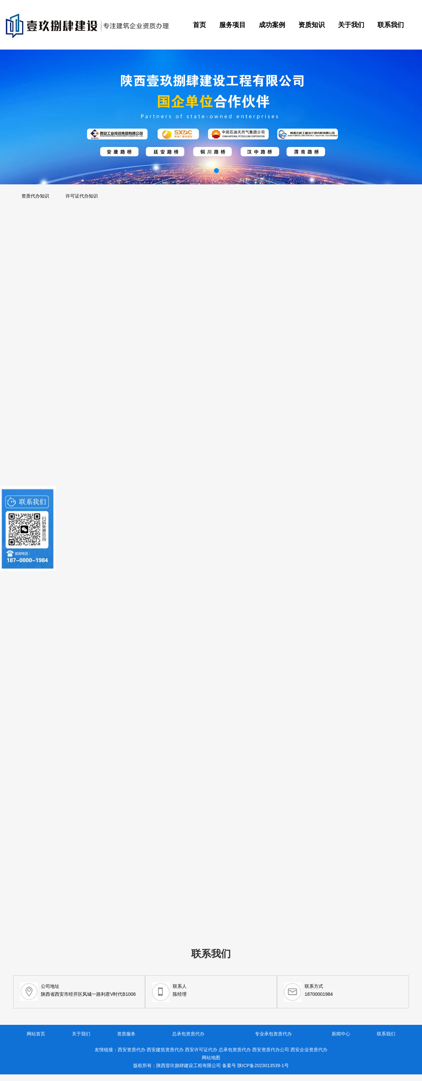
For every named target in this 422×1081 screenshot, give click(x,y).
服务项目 (232, 24)
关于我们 (351, 24)
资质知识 (311, 24)
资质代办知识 (35, 196)
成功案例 (272, 24)
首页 (199, 24)
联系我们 (390, 24)
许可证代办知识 (82, 196)
